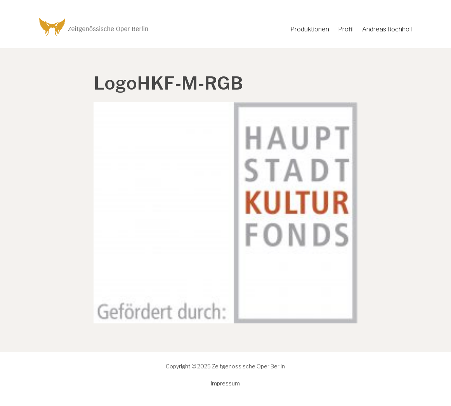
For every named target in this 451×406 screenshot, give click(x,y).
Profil (346, 29)
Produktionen (309, 29)
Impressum (225, 383)
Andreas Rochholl (387, 29)
